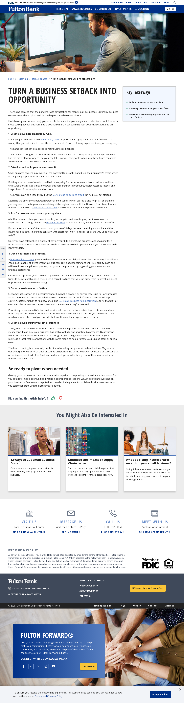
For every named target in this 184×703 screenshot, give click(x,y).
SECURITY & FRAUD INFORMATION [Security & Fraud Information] (30, 588)
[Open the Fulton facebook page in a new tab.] (23, 666)
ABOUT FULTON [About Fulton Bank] (89, 591)
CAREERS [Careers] (85, 596)
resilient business (55, 222)
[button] (53, 398)
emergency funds (50, 139)
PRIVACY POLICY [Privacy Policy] (89, 585)
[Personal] (62, 9)
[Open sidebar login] (170, 9)
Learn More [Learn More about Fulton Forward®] (89, 666)
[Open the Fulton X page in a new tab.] (38, 666)
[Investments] (123, 9)
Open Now (117, 2)
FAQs (122, 605)
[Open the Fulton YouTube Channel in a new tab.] (53, 666)
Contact (155, 2)
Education (23, 79)
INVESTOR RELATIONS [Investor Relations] (92, 580)
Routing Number (103, 605)
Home (11, 79)
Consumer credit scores (44, 207)
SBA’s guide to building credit (68, 194)
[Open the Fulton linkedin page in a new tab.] (30, 666)
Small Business (39, 79)
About (167, 2)
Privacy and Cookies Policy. (49, 696)
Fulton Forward (50, 652)
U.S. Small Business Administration (77, 300)
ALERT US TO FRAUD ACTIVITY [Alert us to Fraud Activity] (25, 594)
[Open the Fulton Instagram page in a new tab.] (45, 666)
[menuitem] (62, 9)
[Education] (142, 9)
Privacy (137, 605)
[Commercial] (103, 9)
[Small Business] (82, 9)
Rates (129, 2)
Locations (142, 2)
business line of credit (22, 259)
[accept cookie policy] (160, 694)
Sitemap (169, 605)
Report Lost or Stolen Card (148, 588)
